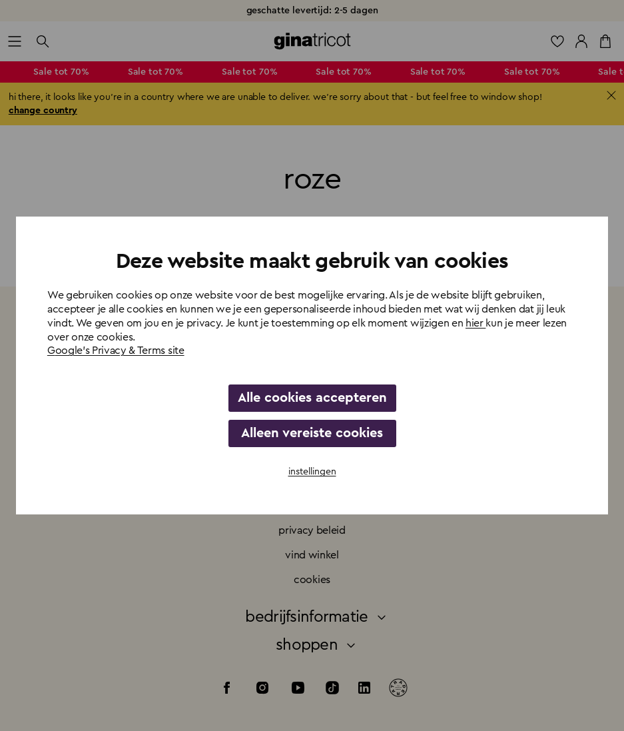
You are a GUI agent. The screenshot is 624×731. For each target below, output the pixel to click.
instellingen (312, 471)
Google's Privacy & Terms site (115, 350)
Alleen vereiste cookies (312, 433)
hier (475, 323)
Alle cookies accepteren (312, 397)
